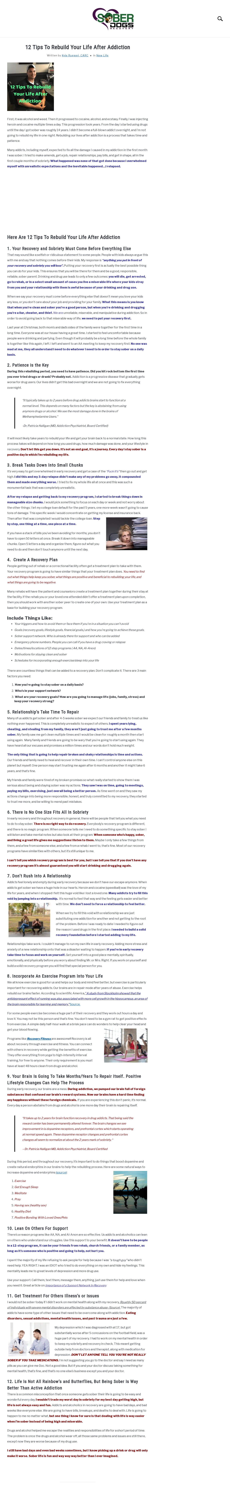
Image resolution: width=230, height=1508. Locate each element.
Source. (75, 1004)
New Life (102, 55)
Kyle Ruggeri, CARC (75, 55)
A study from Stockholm (102, 993)
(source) (61, 1172)
